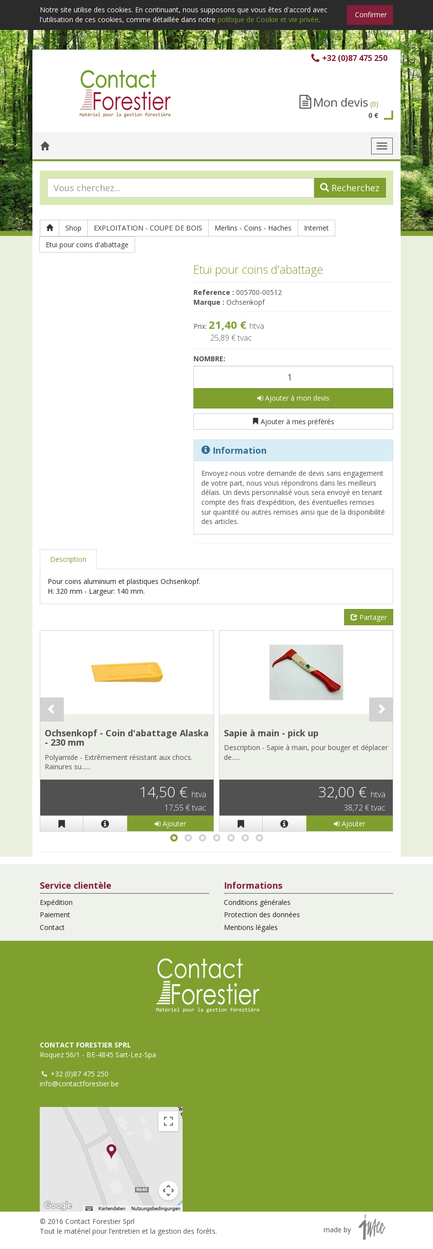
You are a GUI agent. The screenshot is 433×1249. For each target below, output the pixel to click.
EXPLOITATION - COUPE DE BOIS (148, 227)
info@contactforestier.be (79, 1083)
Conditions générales (257, 902)
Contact (52, 927)
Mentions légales (251, 927)
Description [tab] (68, 559)
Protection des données (262, 914)
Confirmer (371, 14)
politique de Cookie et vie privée (268, 19)
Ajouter (170, 823)
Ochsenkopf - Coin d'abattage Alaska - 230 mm (127, 738)
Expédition (56, 902)
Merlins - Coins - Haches (253, 227)
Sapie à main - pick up (271, 733)
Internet (316, 227)
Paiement (55, 914)
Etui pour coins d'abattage (87, 244)
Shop (73, 227)
